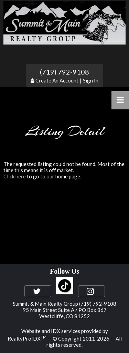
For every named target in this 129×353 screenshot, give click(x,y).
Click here (14, 176)
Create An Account (56, 80)
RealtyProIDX (27, 338)
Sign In (90, 80)
